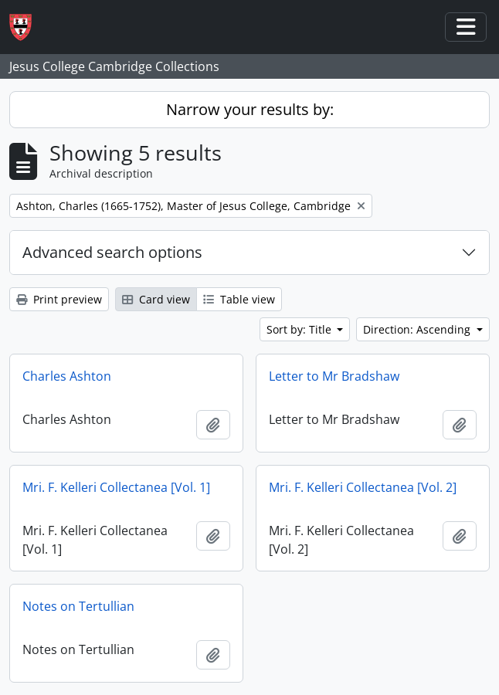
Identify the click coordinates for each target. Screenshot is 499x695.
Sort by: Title (300, 329)
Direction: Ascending (418, 329)
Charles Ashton (66, 376)
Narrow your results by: (250, 109)
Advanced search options (112, 252)
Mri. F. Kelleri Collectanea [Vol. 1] (116, 487)
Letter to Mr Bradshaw (334, 376)
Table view (239, 299)
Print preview (59, 299)
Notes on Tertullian (78, 606)
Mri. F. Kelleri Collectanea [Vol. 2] (363, 487)
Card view (156, 299)
